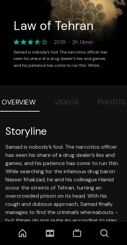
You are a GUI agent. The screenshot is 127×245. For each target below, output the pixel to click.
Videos (67, 102)
